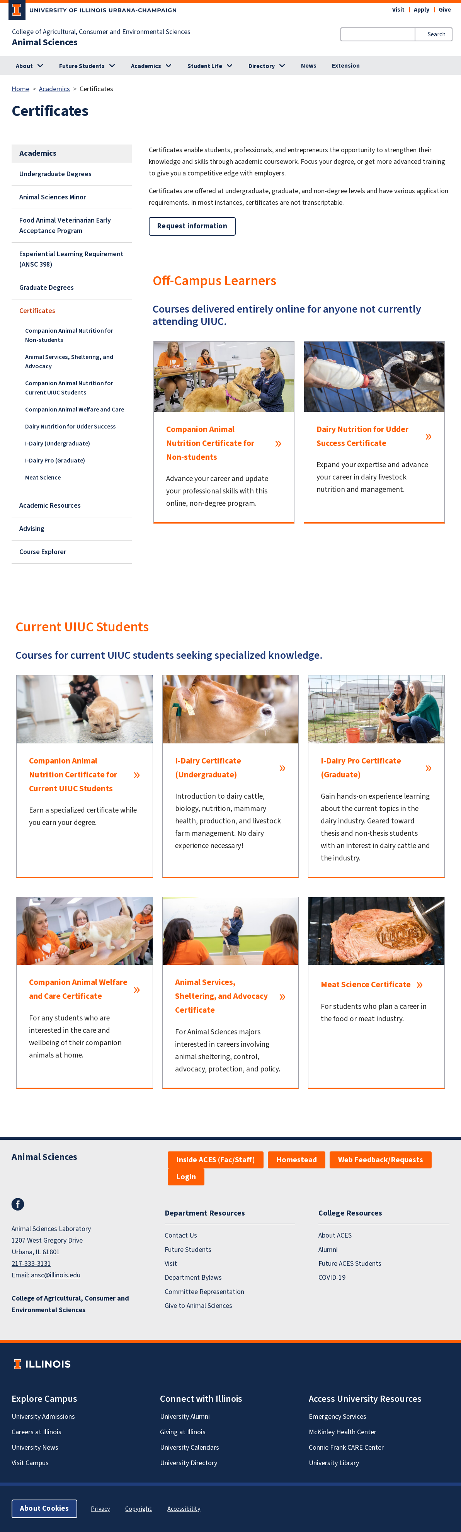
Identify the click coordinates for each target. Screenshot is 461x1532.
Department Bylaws (193, 1277)
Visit (398, 9)
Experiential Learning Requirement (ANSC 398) (71, 259)
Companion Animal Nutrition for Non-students (69, 335)
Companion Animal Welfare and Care (74, 409)
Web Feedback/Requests (380, 1160)
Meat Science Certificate (366, 985)
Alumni (328, 1249)
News (308, 65)
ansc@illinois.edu (55, 1275)
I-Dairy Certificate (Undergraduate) (208, 768)
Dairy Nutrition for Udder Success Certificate (362, 436)
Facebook (17, 1204)
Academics (146, 66)
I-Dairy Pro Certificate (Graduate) (361, 768)
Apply (421, 9)
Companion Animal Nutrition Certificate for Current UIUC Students (73, 775)
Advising (31, 529)
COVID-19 (331, 1277)
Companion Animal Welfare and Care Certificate (78, 989)
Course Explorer (42, 552)
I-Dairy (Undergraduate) (57, 443)
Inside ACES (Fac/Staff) (215, 1160)
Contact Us (181, 1235)
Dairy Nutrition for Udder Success (70, 426)
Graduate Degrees (46, 287)
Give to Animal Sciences (198, 1306)
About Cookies (44, 1508)
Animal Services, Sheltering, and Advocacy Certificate (221, 996)
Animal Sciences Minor (52, 197)
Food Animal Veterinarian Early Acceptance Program (65, 226)
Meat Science (43, 477)
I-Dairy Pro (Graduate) (55, 460)
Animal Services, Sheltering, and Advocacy (69, 362)
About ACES (335, 1235)
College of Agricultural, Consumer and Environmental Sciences (101, 32)
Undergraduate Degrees (55, 174)
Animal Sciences (45, 42)
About (24, 66)
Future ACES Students (349, 1263)
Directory (261, 66)
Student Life (204, 66)
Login (186, 1177)
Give (445, 9)
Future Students (82, 66)
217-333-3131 (31, 1263)
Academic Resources (50, 505)
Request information (192, 226)
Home (20, 89)
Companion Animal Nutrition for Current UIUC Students (69, 388)
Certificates (37, 311)
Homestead (296, 1160)
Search (437, 34)
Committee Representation (204, 1291)
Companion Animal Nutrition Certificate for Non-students (210, 443)
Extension (346, 65)
